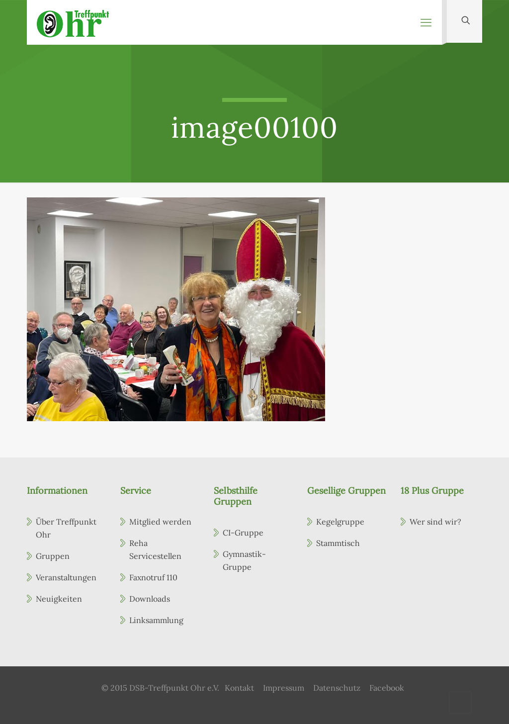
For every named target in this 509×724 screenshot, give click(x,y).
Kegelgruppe (340, 522)
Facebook (386, 688)
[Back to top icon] (460, 702)
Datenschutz (336, 688)
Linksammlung (156, 620)
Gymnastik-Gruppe (244, 560)
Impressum (283, 688)
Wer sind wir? (435, 522)
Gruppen (53, 556)
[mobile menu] (426, 22)
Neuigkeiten (59, 599)
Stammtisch (338, 543)
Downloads (149, 599)
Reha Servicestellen (155, 549)
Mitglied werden (160, 522)
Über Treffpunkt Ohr (66, 528)
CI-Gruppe (243, 533)
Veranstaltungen (66, 577)
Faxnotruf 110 (153, 577)
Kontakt (239, 688)
